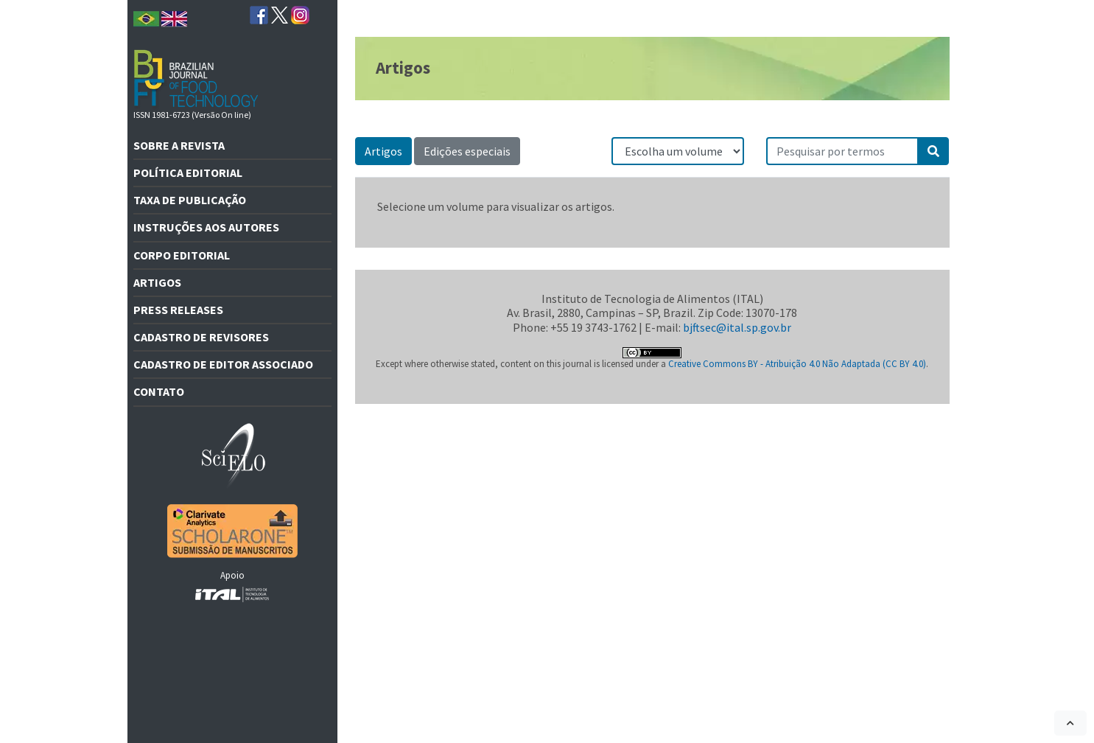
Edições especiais (467, 151)
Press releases (178, 309)
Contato (158, 391)
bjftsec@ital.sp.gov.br (737, 327)
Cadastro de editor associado (223, 364)
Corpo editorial (181, 255)
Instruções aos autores (206, 227)
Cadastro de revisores (201, 336)
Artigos (157, 282)
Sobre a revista (179, 145)
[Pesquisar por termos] (842, 151)
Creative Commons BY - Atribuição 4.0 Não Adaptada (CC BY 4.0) (797, 363)
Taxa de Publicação (189, 199)
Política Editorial (187, 172)
